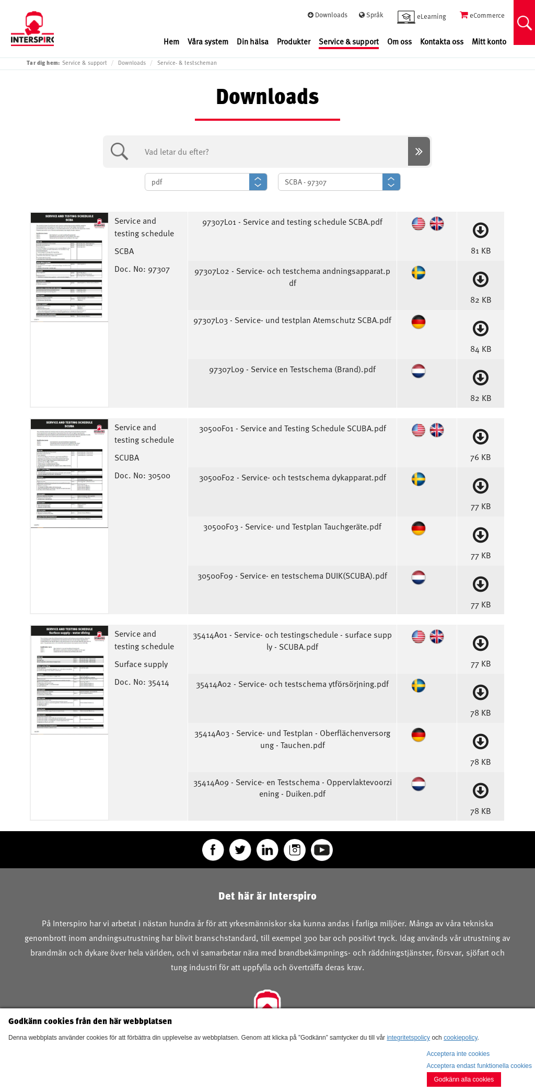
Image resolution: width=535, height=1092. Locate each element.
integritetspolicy (408, 1037)
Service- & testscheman (187, 63)
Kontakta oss (441, 41)
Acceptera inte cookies (458, 1053)
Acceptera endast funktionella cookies (479, 1066)
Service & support (349, 41)
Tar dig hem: (43, 62)
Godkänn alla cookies (464, 1079)
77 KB (480, 492)
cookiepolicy (460, 1037)
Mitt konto (489, 41)
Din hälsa (253, 41)
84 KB (480, 334)
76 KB (480, 442)
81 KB (480, 236)
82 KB (480, 285)
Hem (171, 41)
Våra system (208, 41)
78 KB (480, 698)
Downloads (132, 63)
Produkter (293, 41)
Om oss (399, 41)
